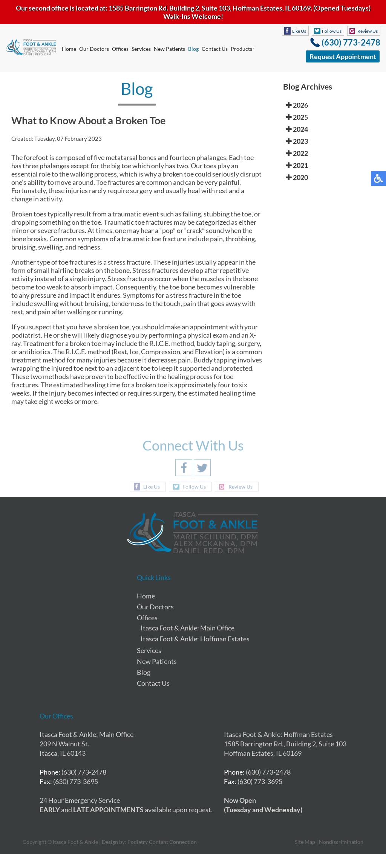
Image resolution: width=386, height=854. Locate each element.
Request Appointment (342, 56)
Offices (120, 49)
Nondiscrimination (341, 842)
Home (69, 49)
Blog (193, 49)
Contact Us (215, 49)
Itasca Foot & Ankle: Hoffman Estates (195, 639)
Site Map (305, 842)
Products (241, 49)
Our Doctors (94, 49)
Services (141, 49)
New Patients (169, 49)
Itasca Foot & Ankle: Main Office (187, 628)
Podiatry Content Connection (162, 842)
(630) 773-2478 (351, 42)
